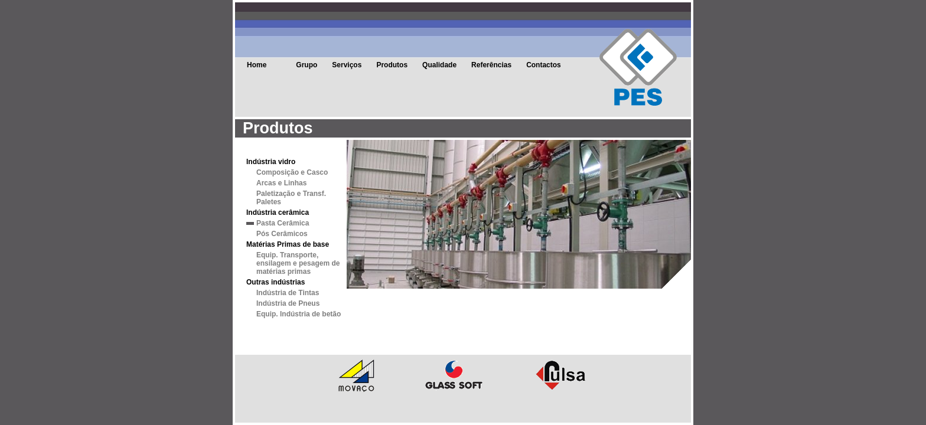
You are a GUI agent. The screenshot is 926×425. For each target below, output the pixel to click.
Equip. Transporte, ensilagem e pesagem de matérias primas (298, 263)
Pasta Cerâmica (282, 223)
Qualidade (439, 65)
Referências (491, 65)
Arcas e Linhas (281, 183)
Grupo (306, 65)
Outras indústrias (275, 282)
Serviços (346, 65)
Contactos (543, 65)
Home (256, 65)
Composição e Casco (292, 172)
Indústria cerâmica (277, 212)
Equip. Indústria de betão (298, 314)
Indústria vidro (270, 162)
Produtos (391, 65)
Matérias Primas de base (287, 244)
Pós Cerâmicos (282, 234)
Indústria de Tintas (287, 293)
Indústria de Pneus (287, 303)
